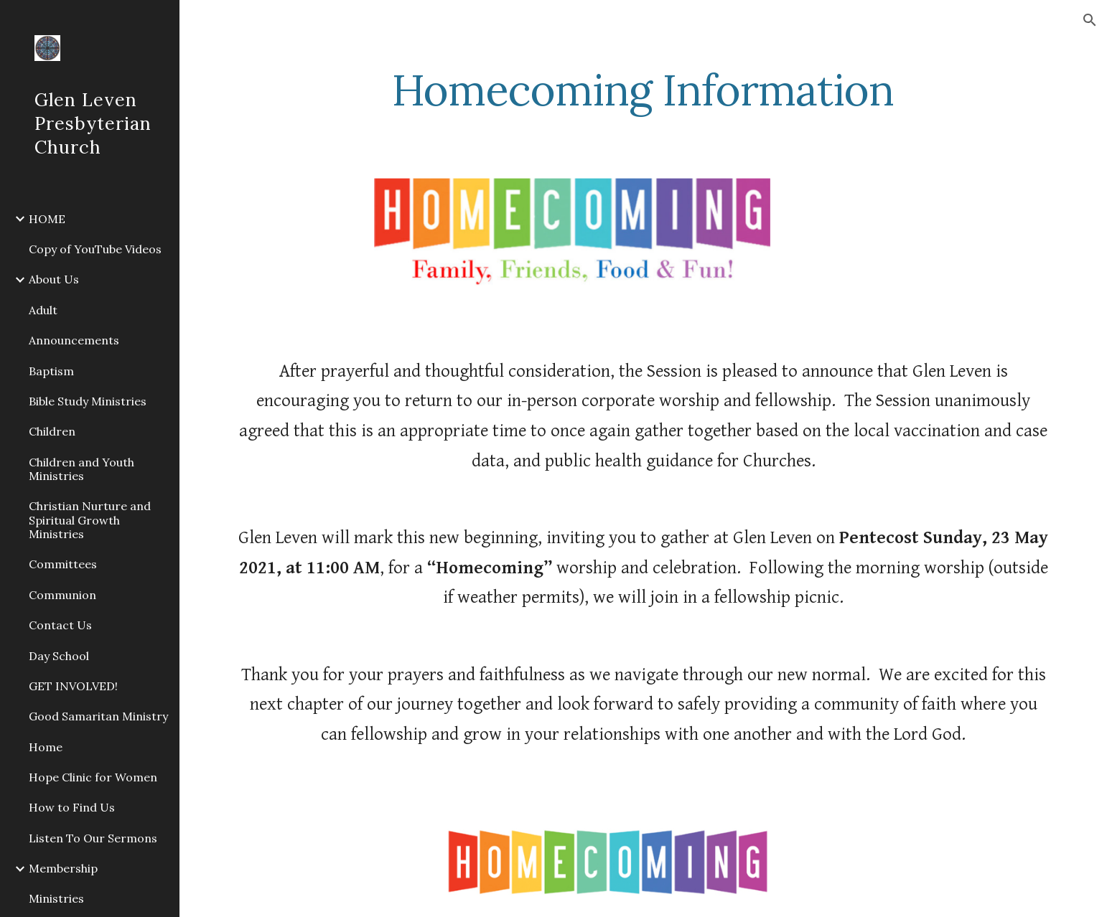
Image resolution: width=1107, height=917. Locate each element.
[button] (1090, 20)
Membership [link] (63, 868)
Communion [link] (62, 595)
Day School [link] (59, 656)
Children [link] (52, 431)
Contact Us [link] (60, 625)
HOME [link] (47, 219)
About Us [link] (54, 279)
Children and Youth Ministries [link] (81, 469)
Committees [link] (63, 564)
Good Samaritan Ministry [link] (98, 716)
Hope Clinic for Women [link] (93, 777)
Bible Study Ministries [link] (87, 401)
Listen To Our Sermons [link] (93, 838)
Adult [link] (43, 310)
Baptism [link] (51, 371)
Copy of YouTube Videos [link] (95, 249)
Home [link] (45, 747)
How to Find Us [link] (72, 807)
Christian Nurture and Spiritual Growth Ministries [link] (90, 520)
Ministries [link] (56, 898)
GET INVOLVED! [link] (73, 686)
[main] (643, 89)
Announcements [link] (74, 340)
